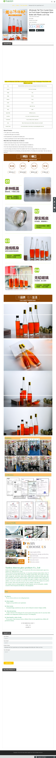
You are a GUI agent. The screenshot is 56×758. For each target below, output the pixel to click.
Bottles (17, 7)
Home (13, 7)
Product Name (7, 647)
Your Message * (7, 651)
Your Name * (6, 637)
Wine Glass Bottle (23, 7)
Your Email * (6, 642)
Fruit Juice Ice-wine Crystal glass (38, 25)
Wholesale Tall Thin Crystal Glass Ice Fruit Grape (22, 83)
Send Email (40, 31)
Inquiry (32, 31)
